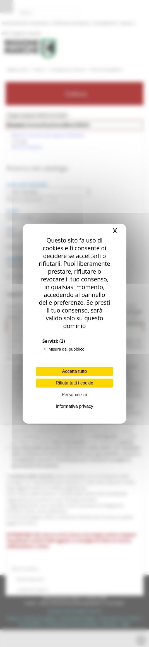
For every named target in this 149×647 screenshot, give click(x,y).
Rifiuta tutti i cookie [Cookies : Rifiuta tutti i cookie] (74, 383)
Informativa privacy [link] (74, 406)
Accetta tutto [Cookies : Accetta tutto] (74, 371)
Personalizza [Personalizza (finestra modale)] (74, 394)
